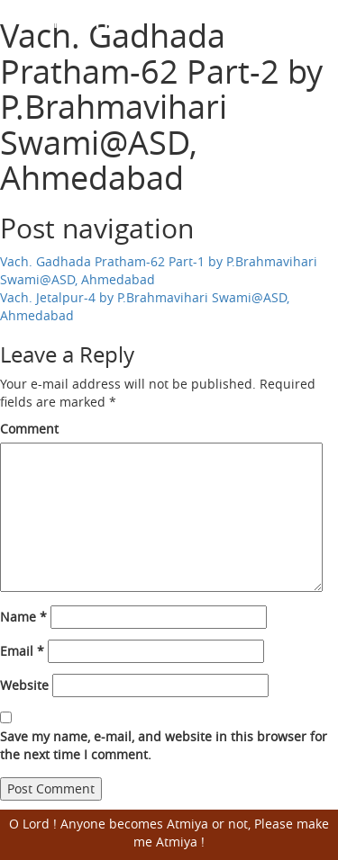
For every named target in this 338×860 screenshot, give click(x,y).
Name (23, 616)
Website (24, 685)
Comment (29, 428)
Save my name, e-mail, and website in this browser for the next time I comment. (163, 745)
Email (22, 650)
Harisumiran (81, 18)
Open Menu (313, 19)
